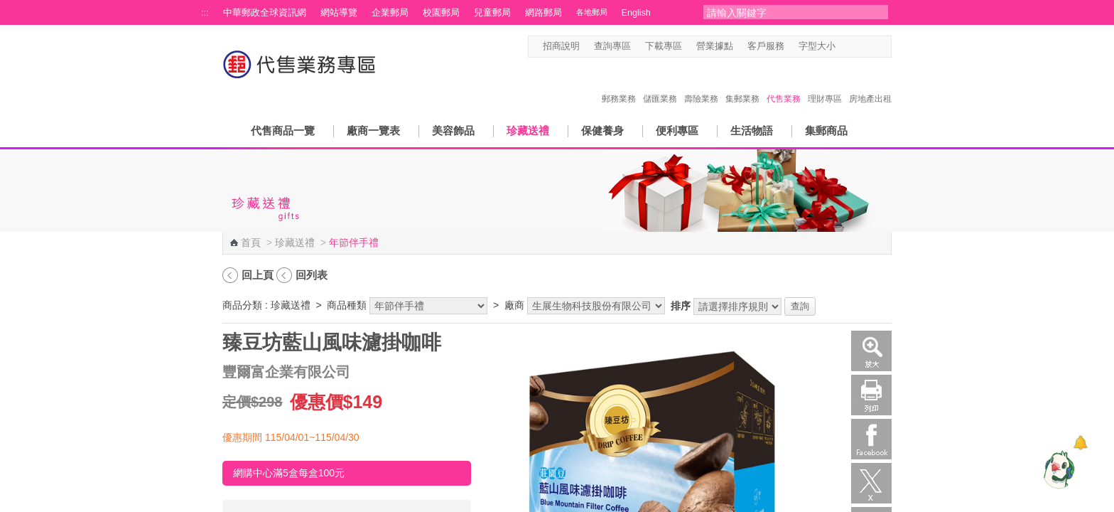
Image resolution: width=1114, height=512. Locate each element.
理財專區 (825, 84)
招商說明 (561, 46)
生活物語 (751, 130)
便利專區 (677, 130)
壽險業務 (701, 84)
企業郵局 (390, 13)
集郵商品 (826, 130)
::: (205, 13)
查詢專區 (612, 46)
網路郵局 (543, 13)
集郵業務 (742, 84)
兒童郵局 (492, 13)
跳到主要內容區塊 (7, 7)
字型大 (871, 46)
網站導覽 (338, 13)
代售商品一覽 (283, 130)
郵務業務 (619, 84)
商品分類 (242, 305)
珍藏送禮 (528, 130)
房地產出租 (870, 84)
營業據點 (714, 46)
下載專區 (663, 46)
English (636, 13)
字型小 (844, 46)
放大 (871, 351)
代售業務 (784, 84)
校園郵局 (441, 13)
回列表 (312, 275)
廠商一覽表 (373, 130)
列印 (871, 395)
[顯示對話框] (1080, 443)
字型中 (858, 46)
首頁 (251, 242)
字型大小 (817, 46)
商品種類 (347, 305)
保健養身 (602, 130)
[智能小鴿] (1057, 469)
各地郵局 (591, 12)
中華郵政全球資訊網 (264, 13)
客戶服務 (765, 46)
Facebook (871, 439)
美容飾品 (453, 130)
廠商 (514, 305)
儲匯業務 (660, 84)
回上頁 (258, 275)
